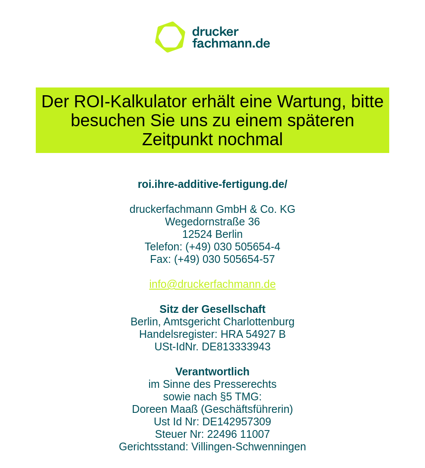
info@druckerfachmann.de (212, 284)
